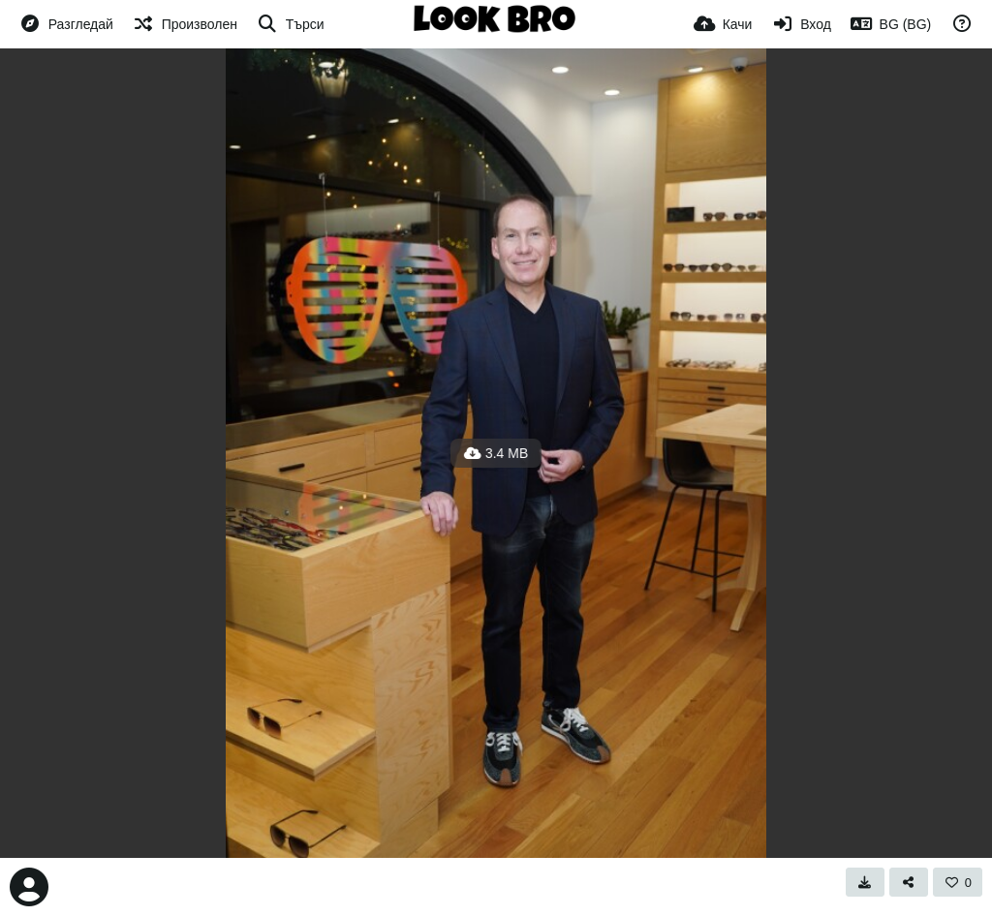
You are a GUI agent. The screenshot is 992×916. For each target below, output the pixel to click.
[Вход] (800, 24)
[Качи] (723, 24)
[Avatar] (29, 887)
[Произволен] (185, 24)
